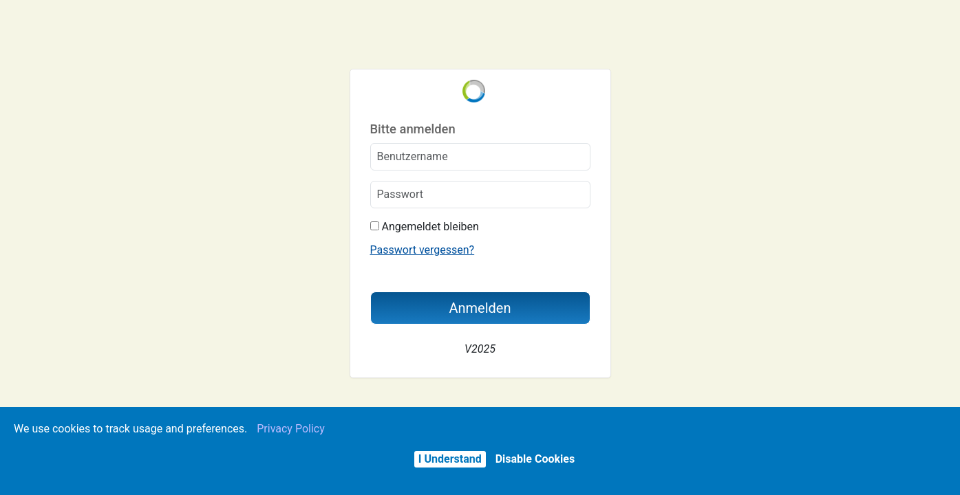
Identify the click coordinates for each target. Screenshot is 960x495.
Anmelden (480, 308)
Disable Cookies (535, 458)
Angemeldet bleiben (424, 226)
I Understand (450, 458)
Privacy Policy (291, 428)
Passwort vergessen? (422, 249)
